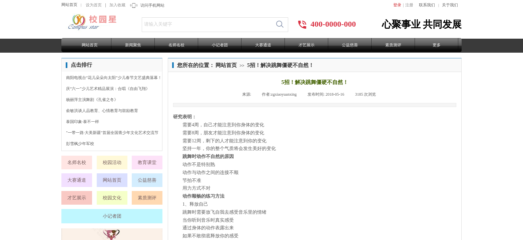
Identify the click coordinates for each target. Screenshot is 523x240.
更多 (437, 45)
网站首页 (69, 4)
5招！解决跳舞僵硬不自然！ (280, 65)
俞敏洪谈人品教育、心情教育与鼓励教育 (102, 110)
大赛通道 (263, 45)
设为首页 (94, 5)
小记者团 (220, 45)
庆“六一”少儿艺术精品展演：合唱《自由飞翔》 (108, 88)
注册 (409, 5)
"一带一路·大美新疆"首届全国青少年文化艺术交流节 (112, 132)
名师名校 (176, 45)
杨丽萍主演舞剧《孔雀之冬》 (92, 99)
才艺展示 (307, 45)
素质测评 (393, 45)
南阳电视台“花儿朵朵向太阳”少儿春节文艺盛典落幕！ (114, 77)
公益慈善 (350, 45)
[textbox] (207, 24)
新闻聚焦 (133, 45)
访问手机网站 (152, 5)
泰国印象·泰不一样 (82, 121)
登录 (397, 5)
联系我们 (427, 5)
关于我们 (450, 5)
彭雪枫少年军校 (80, 143)
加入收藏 (117, 5)
